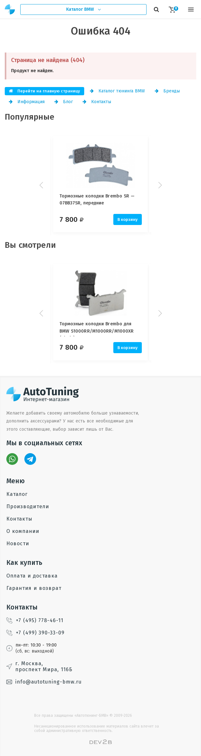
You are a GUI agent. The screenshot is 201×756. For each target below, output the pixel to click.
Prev (42, 185)
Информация (27, 101)
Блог (63, 101)
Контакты (97, 101)
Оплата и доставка (32, 576)
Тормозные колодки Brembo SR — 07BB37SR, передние (97, 199)
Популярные (29, 117)
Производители (27, 506)
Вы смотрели (30, 245)
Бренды (167, 91)
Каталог (17, 494)
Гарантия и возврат (33, 588)
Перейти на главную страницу (44, 91)
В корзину (127, 219)
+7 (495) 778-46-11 (34, 620)
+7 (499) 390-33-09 (35, 633)
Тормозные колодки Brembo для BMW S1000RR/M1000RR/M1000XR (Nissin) (97, 328)
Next (159, 185)
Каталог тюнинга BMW (117, 91)
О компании (22, 531)
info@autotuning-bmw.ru (44, 682)
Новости (17, 543)
